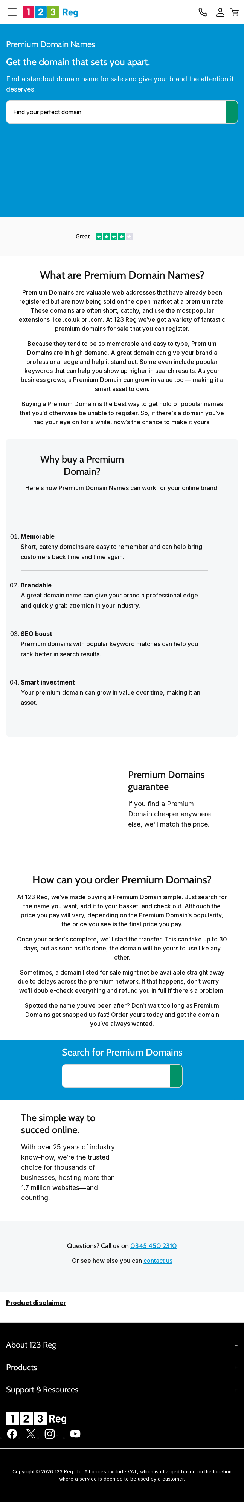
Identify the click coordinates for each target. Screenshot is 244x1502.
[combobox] (116, 111)
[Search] (232, 112)
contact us (157, 1260)
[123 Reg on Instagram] (50, 1437)
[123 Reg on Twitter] (31, 1437)
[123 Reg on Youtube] (75, 1437)
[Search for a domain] (176, 1076)
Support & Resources (42, 1389)
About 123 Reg (31, 1345)
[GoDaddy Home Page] (37, 1418)
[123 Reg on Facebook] (12, 1437)
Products (21, 1367)
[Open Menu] (9, 12)
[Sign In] (218, 12)
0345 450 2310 (153, 1246)
